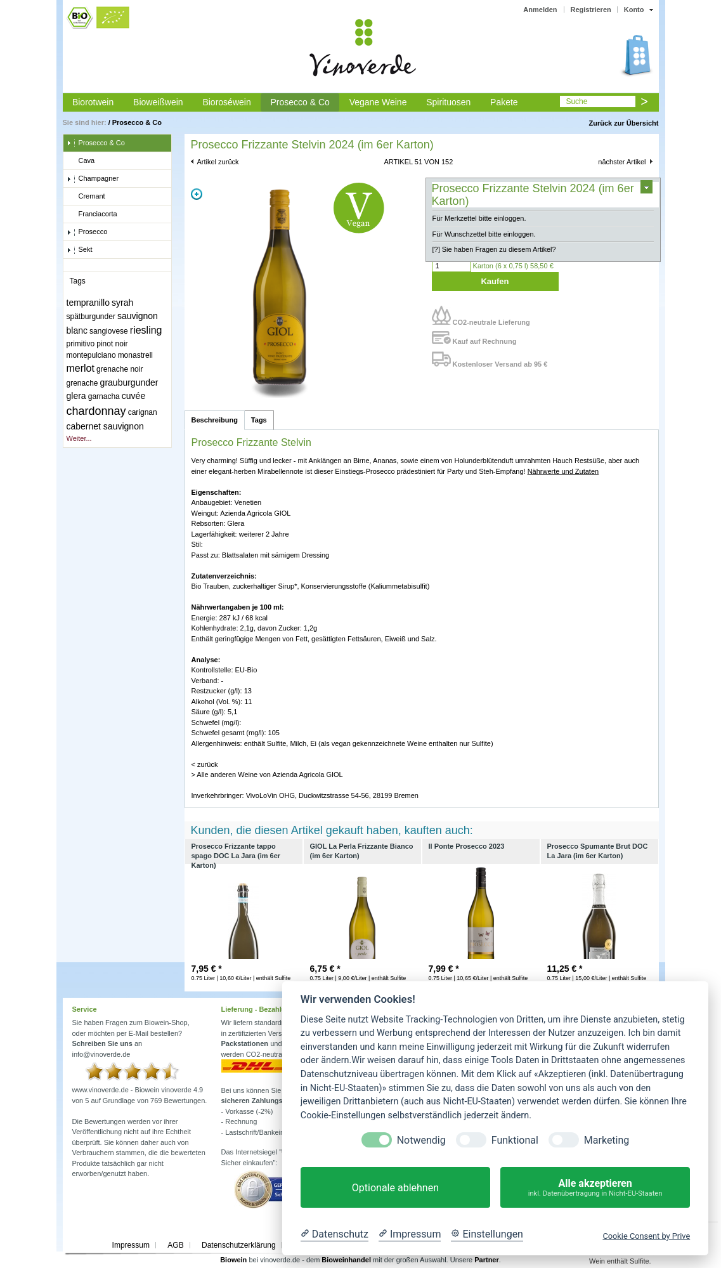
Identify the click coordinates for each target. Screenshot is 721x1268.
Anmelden (540, 9)
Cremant (86, 196)
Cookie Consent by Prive (646, 1236)
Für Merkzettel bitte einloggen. (479, 218)
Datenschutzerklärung (239, 1245)
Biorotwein (93, 102)
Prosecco (87, 232)
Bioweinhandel (346, 1260)
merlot (80, 368)
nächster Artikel (622, 162)
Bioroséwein (226, 102)
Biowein (233, 1260)
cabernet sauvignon (105, 426)
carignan (142, 412)
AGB (175, 1245)
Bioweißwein (158, 102)
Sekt (80, 249)
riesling (146, 330)
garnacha (104, 396)
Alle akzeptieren (595, 1187)
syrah (122, 302)
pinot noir (111, 343)
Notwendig (421, 1140)
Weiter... (79, 438)
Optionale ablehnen (395, 1188)
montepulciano (91, 355)
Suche (576, 101)
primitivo (81, 343)
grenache (82, 383)
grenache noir (119, 369)
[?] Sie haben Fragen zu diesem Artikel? (494, 249)
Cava (81, 161)
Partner (486, 1260)
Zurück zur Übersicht (623, 123)
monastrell (135, 355)
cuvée (133, 396)
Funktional (514, 1140)
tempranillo (88, 302)
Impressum (131, 1245)
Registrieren (591, 9)
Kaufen (495, 281)
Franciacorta (92, 214)
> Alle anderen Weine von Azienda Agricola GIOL (267, 774)
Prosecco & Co (299, 102)
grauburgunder (129, 382)
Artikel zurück (218, 162)
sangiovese (108, 331)
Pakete (504, 102)
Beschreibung (215, 420)
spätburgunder (91, 316)
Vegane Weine (378, 102)
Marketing (606, 1140)
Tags (259, 420)
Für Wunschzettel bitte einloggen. (484, 234)
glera (76, 396)
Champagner (93, 178)
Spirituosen (448, 102)
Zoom (196, 194)
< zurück (205, 764)
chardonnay (96, 411)
